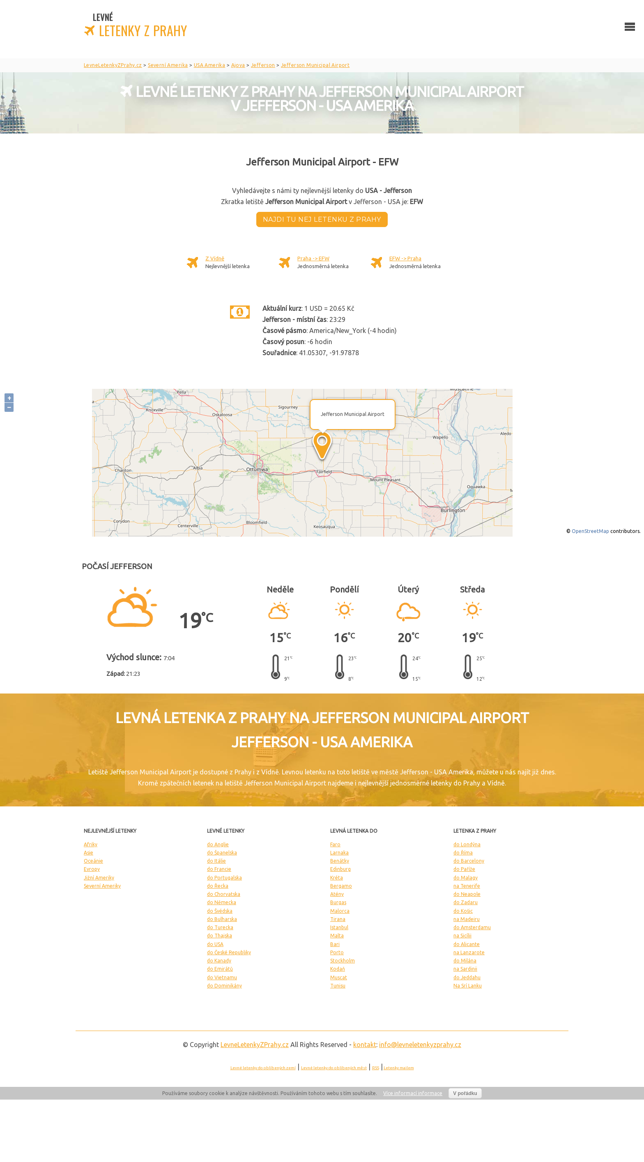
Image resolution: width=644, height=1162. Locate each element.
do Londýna (467, 844)
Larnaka (339, 852)
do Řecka (217, 886)
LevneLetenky (255, 1044)
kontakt (364, 1044)
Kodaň (337, 968)
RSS (375, 1068)
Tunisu (337, 985)
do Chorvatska (223, 894)
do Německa (221, 902)
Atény (337, 894)
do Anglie (218, 844)
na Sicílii (462, 935)
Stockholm (342, 960)
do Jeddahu (467, 977)
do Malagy (465, 877)
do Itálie (216, 860)
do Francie (219, 869)
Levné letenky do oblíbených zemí (263, 1068)
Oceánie (93, 860)
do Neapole (467, 894)
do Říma (463, 852)
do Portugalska (224, 877)
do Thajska (219, 935)
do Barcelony (468, 860)
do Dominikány (224, 985)
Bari (335, 944)
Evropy (92, 869)
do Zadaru (465, 902)
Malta (337, 935)
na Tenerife (466, 886)
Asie (88, 852)
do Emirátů (220, 968)
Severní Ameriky (102, 886)
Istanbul (339, 927)
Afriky (90, 844)
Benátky (339, 860)
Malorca (340, 911)
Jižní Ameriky (99, 877)
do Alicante (466, 944)
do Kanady (219, 960)
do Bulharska (222, 919)
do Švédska (219, 911)
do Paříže (464, 869)
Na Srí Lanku (467, 985)
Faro (335, 844)
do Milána (464, 960)
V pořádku (465, 1093)
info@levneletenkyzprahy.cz (420, 1044)
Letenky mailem (399, 1068)
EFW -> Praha (405, 258)
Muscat (338, 977)
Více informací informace (412, 1093)
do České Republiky (229, 952)
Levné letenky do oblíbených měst (334, 1068)
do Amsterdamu (472, 927)
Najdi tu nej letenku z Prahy (322, 219)
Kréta (336, 877)
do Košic (463, 911)
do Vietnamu (222, 977)
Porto (337, 952)
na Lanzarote (469, 952)
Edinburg (340, 869)
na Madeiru (466, 919)
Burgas (338, 902)
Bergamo (341, 886)
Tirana (337, 919)
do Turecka (220, 927)
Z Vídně (214, 258)
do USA (215, 944)
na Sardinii (465, 968)
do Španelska (222, 852)
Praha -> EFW (313, 258)
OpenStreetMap (590, 531)
